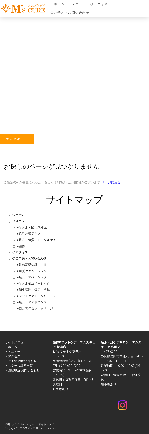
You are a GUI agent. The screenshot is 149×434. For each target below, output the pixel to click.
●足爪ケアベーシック (32, 277)
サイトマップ (46, 424)
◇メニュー (77, 4)
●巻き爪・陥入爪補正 (32, 227)
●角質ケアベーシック (32, 271)
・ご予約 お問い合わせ (21, 361)
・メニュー (12, 352)
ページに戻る (111, 182)
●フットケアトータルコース (36, 296)
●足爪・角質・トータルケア (36, 240)
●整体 (21, 246)
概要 (7, 424)
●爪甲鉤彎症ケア (29, 233)
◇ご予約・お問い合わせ (69, 13)
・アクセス (12, 356)
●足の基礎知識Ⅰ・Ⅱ (32, 265)
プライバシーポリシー (24, 424)
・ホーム (11, 347)
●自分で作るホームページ (35, 308)
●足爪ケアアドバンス (32, 302)
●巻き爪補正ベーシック (33, 283)
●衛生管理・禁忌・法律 (33, 289)
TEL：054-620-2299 (66, 366)
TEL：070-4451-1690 (115, 361)
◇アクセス (99, 4)
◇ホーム (57, 4)
